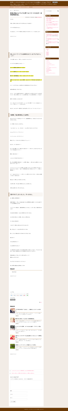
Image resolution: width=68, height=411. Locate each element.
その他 (47, 60)
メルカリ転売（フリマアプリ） (51, 67)
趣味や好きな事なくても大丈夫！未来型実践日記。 (25, 318)
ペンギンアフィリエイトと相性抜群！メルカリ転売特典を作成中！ (21, 370)
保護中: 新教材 (48, 20)
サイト (11, 397)
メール (11, 394)
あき (41, 302)
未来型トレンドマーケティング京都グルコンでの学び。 (26, 344)
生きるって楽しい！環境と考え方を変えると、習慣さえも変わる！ (21, 373)
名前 (11, 390)
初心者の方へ (48, 68)
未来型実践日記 (39, 17)
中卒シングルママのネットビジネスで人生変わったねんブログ (30, 2)
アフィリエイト (49, 63)
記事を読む (17, 323)
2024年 (47, 49)
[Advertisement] (26, 43)
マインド (47, 66)
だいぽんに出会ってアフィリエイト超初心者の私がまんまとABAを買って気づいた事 (52, 34)
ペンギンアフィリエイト (50, 64)
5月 (47, 50)
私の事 (47, 71)
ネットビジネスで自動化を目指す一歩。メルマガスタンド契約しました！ (52, 25)
